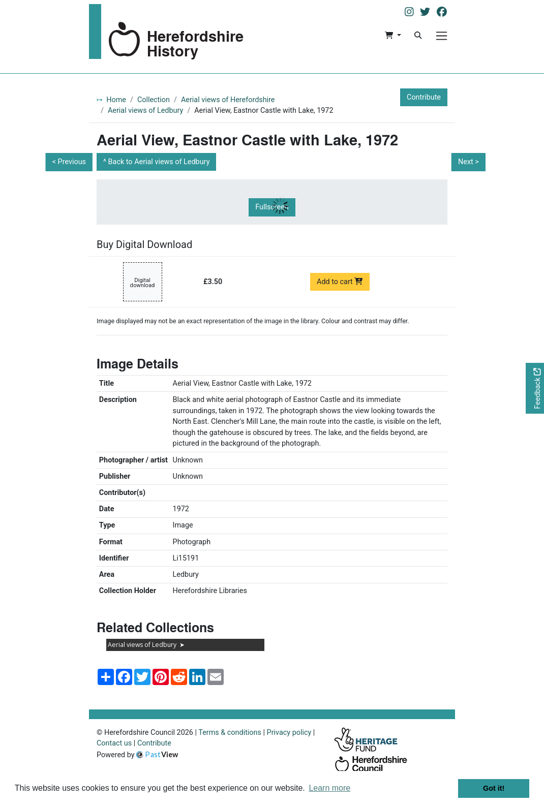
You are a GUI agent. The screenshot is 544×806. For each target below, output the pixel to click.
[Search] (418, 35)
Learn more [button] (329, 788)
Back (159, 162)
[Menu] (441, 35)
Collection (153, 100)
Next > (468, 162)
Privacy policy (289, 732)
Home (116, 100)
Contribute (424, 97)
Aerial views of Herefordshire (228, 100)
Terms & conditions (229, 732)
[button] (392, 35)
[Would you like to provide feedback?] (535, 388)
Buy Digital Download (144, 244)
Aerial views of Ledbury (145, 110)
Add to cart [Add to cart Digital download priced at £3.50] (340, 281)
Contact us (114, 743)
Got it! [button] (493, 788)
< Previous (69, 162)
